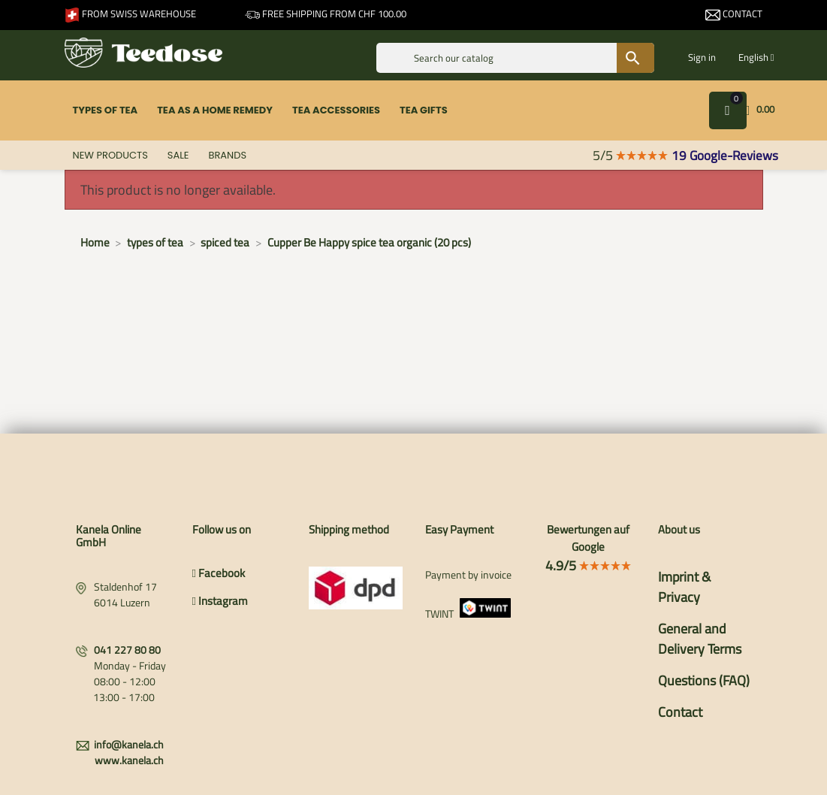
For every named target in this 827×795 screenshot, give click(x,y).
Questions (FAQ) (704, 680)
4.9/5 (588, 565)
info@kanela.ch (129, 744)
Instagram (220, 600)
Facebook (218, 573)
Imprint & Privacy (684, 587)
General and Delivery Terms (699, 638)
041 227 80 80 (127, 649)
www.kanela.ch (129, 760)
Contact (733, 13)
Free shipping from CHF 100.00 (325, 13)
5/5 (631, 155)
